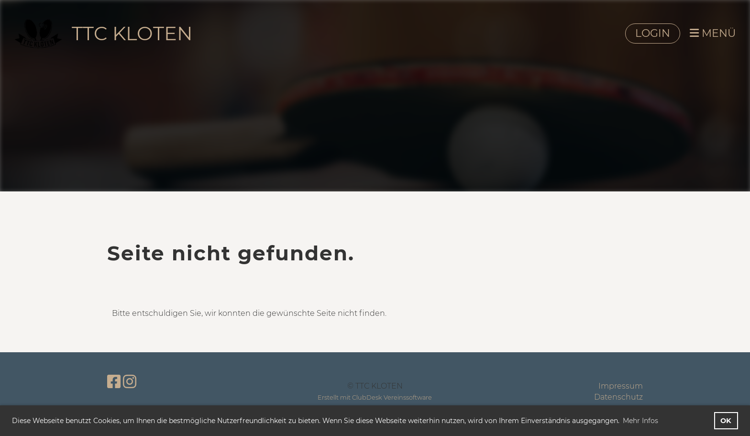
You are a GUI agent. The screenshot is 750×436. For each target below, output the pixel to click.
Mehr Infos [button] (640, 420)
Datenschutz (618, 397)
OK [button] (725, 420)
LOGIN (652, 33)
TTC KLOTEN (132, 33)
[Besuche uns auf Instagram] (129, 381)
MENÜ (713, 33)
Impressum (620, 386)
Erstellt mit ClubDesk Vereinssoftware (375, 397)
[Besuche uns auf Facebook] (114, 381)
